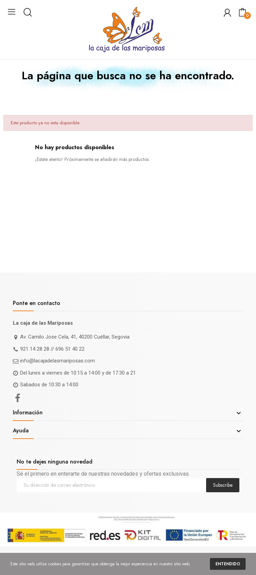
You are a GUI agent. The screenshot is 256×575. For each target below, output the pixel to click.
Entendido (227, 564)
